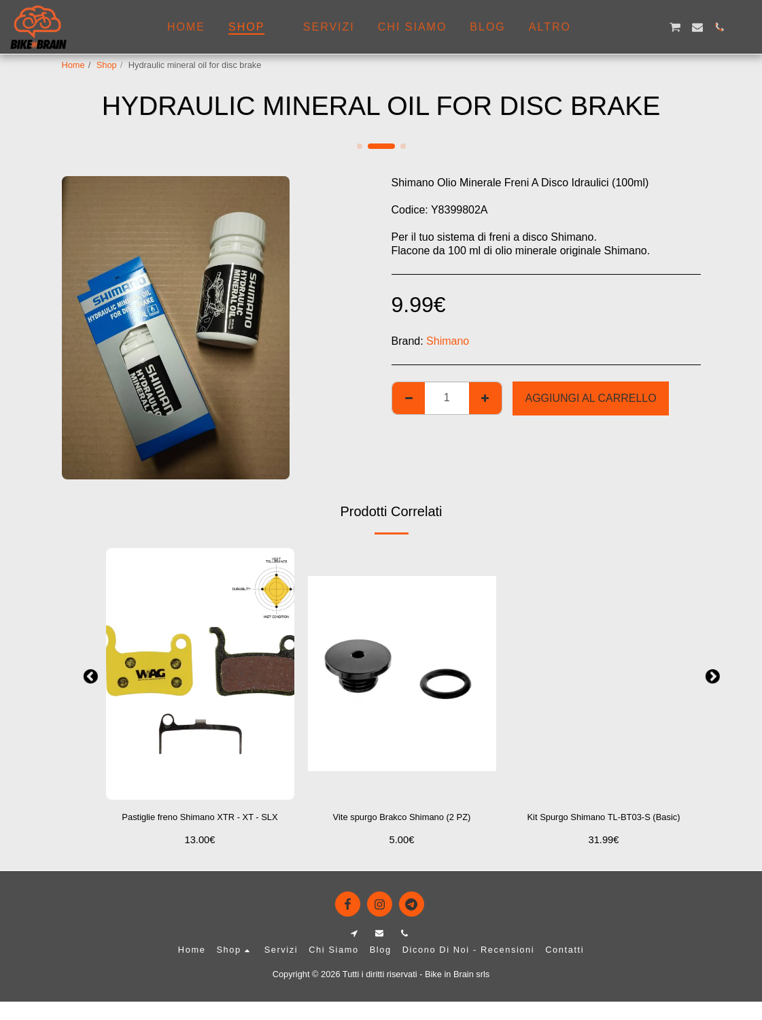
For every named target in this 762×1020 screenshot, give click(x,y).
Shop (107, 65)
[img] (200, 673)
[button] (609, 27)
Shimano (447, 341)
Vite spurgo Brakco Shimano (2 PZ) (401, 826)
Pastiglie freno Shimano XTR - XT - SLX (199, 826)
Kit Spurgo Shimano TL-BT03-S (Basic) (603, 826)
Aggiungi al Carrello (590, 398)
